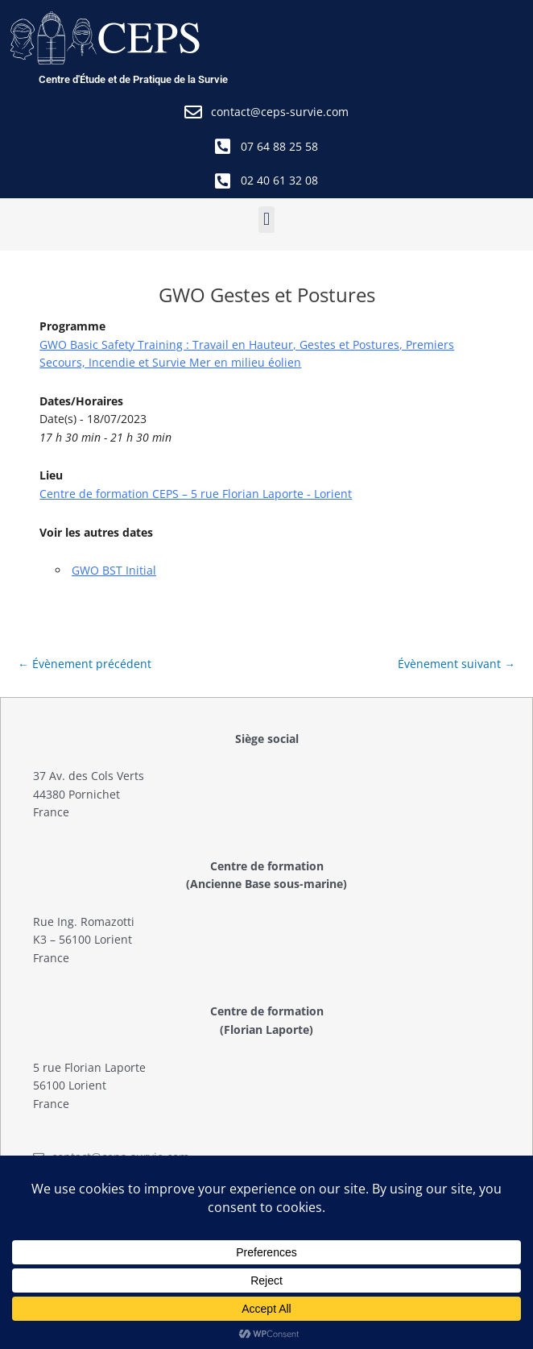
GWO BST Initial (114, 570)
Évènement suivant (456, 663)
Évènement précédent (84, 663)
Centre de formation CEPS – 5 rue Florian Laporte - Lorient (195, 493)
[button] (266, 219)
